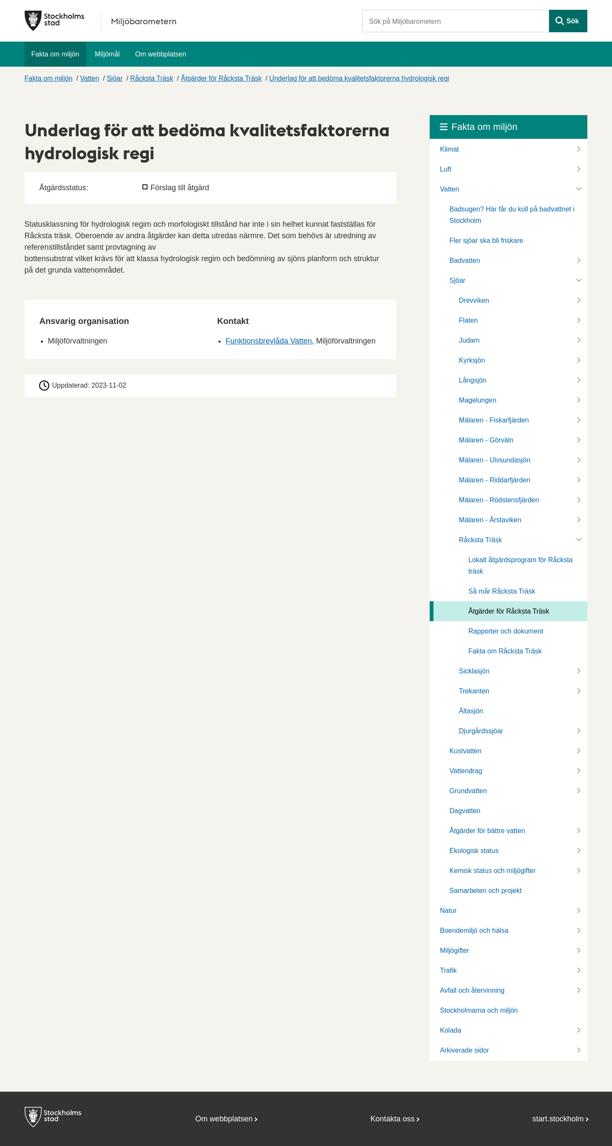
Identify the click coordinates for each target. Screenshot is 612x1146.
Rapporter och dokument (505, 631)
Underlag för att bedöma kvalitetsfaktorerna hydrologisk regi (359, 78)
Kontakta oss (392, 1119)
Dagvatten (465, 810)
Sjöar (114, 78)
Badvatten (465, 260)
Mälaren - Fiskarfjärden (494, 420)
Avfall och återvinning (472, 990)
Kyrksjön (472, 360)
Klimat (449, 149)
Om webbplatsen (160, 54)
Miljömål (107, 54)
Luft (445, 169)
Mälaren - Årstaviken (490, 520)
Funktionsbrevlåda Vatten (269, 341)
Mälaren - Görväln (486, 440)
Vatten (89, 78)
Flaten (468, 320)
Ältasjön (471, 711)
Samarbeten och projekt (486, 890)
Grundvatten (468, 790)
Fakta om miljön (55, 54)
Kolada (450, 1030)
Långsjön (473, 380)
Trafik (448, 970)
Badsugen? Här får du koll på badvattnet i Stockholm (512, 215)
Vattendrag (466, 770)
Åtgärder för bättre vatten (487, 830)
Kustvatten (466, 751)
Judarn (469, 340)
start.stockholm (558, 1119)
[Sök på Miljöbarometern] (455, 21)
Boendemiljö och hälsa (474, 930)
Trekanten (474, 691)
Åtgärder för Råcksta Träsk (221, 78)
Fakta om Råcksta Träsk (505, 651)
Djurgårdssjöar (481, 731)
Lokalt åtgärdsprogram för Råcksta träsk (520, 565)
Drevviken (474, 300)
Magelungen (477, 400)
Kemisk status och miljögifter (493, 870)
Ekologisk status (474, 850)
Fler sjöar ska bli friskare (486, 240)
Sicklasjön (474, 671)
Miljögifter (454, 950)
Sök (573, 21)
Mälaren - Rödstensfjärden (499, 500)
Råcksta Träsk (151, 78)
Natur (448, 910)
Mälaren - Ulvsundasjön (494, 460)
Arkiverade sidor (464, 1050)
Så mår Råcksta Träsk (501, 591)
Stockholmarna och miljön (479, 1010)
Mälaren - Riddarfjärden (494, 480)
